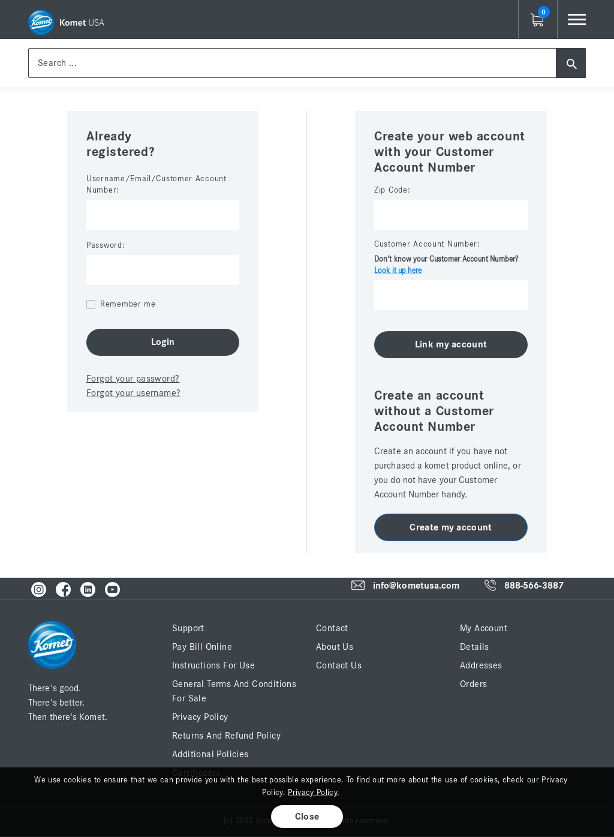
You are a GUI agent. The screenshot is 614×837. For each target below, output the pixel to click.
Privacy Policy (200, 717)
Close (307, 816)
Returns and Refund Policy (226, 735)
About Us (334, 647)
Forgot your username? (133, 393)
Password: (105, 245)
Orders (473, 684)
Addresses (481, 665)
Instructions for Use (213, 665)
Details (474, 647)
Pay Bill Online (202, 647)
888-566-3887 (534, 586)
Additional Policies (210, 754)
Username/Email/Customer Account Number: (156, 184)
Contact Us (339, 665)
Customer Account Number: (427, 244)
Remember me (128, 304)
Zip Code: (392, 190)
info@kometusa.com (416, 585)
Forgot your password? (132, 378)
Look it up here (398, 271)
